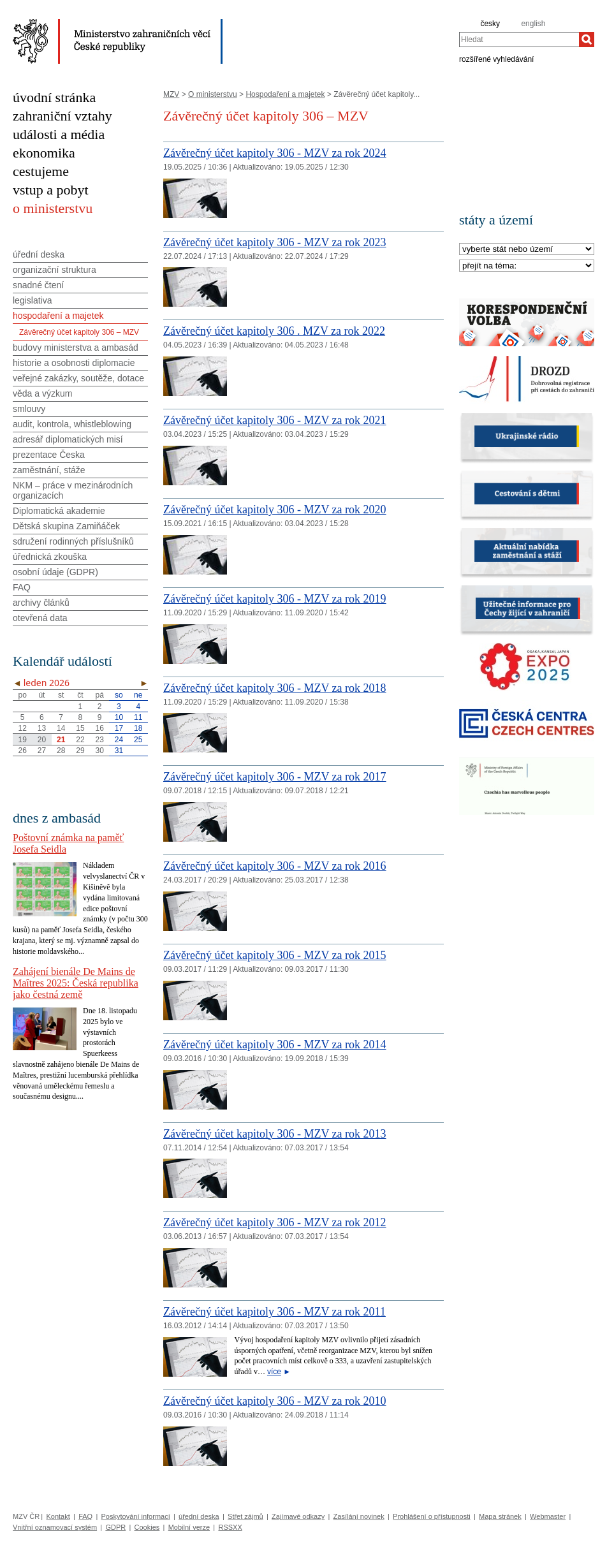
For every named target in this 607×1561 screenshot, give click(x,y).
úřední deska (38, 254)
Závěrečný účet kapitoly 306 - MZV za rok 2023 (274, 242)
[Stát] (526, 249)
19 (22, 739)
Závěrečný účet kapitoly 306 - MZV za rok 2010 (274, 1401)
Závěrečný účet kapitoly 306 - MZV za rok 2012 (274, 1222)
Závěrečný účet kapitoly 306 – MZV (79, 332)
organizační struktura (54, 270)
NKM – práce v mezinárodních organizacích (73, 490)
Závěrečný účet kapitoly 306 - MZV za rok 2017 (274, 776)
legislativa (32, 300)
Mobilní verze (189, 1527)
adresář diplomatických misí (68, 439)
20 (42, 739)
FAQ (22, 587)
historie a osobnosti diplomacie (74, 363)
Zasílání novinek (358, 1516)
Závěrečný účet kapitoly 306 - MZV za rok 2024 (274, 153)
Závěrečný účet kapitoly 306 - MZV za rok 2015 (274, 955)
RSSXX (230, 1527)
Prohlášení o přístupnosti (432, 1516)
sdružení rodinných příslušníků (73, 541)
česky (490, 23)
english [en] (533, 23)
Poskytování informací (135, 1516)
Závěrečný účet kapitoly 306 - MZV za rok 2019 (274, 598)
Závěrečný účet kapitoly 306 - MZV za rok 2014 (274, 1044)
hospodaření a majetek (58, 316)
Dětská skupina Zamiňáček (66, 526)
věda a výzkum (42, 393)
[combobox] (519, 39)
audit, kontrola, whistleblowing (72, 424)
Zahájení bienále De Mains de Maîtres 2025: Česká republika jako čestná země (75, 983)
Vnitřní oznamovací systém (55, 1527)
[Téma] (526, 266)
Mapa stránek (500, 1516)
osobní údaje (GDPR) (55, 572)
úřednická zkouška (50, 557)
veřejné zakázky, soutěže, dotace (78, 378)
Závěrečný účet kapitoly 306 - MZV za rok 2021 (274, 420)
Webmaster (548, 1516)
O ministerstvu (212, 94)
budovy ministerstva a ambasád (75, 347)
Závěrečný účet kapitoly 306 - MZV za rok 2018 (274, 688)
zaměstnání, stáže (49, 470)
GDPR (115, 1527)
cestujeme (41, 171)
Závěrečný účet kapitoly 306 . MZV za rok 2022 (274, 331)
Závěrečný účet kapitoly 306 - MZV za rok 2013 (274, 1133)
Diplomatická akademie (59, 511)
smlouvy (29, 409)
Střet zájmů (245, 1516)
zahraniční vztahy (62, 116)
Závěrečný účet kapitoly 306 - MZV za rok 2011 (274, 1311)
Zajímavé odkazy (298, 1516)
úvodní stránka (54, 97)
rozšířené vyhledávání (496, 58)
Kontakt (57, 1516)
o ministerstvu (52, 208)
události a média (59, 134)
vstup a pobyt (51, 190)
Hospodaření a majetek (285, 94)
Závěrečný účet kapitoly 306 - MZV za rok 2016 (274, 866)
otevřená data (40, 618)
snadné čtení (38, 285)
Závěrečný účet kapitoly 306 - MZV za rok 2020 (274, 509)
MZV (171, 94)
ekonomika (44, 153)
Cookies (147, 1527)
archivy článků (41, 602)
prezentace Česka (49, 455)
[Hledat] (586, 39)
